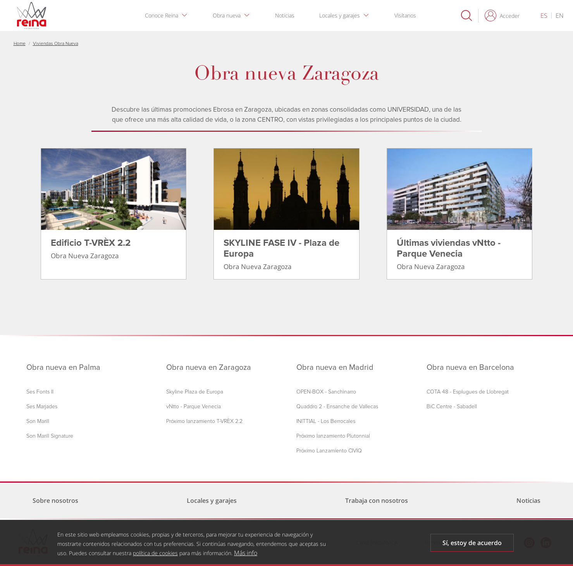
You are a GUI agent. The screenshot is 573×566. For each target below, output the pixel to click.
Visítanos (405, 15)
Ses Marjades (41, 406)
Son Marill (37, 421)
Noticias (284, 15)
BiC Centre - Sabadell (452, 406)
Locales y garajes (339, 15)
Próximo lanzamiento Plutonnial (333, 436)
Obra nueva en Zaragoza (208, 367)
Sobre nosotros (55, 500)
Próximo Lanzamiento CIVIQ (329, 450)
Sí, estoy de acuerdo (472, 546)
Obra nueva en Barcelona (470, 367)
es (543, 15)
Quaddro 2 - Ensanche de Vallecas (337, 406)
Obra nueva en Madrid (334, 367)
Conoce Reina (161, 15)
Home (20, 44)
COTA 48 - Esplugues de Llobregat (468, 391)
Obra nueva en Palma (63, 367)
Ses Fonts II (39, 391)
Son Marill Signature (49, 436)
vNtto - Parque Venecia (193, 406)
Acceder (510, 15)
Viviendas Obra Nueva (55, 44)
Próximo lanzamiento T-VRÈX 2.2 (204, 421)
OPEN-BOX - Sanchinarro (326, 391)
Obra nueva (227, 15)
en (560, 15)
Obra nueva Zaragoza (286, 73)
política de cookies (155, 556)
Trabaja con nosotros (376, 500)
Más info (245, 556)
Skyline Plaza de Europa (194, 391)
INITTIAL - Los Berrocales (325, 421)
